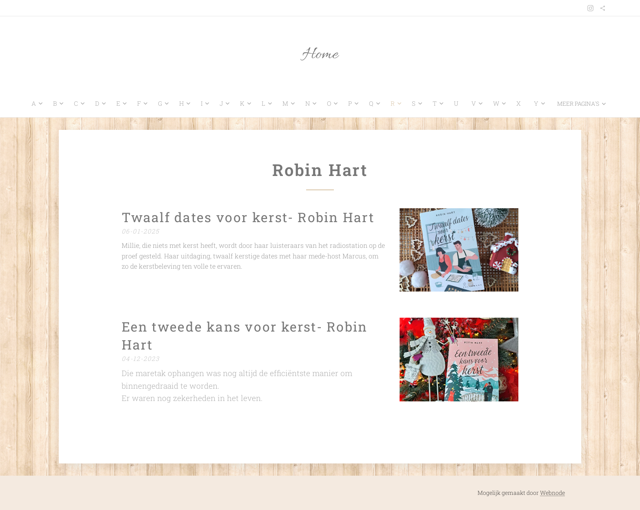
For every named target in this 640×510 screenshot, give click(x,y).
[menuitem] (31, 103)
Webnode (552, 493)
